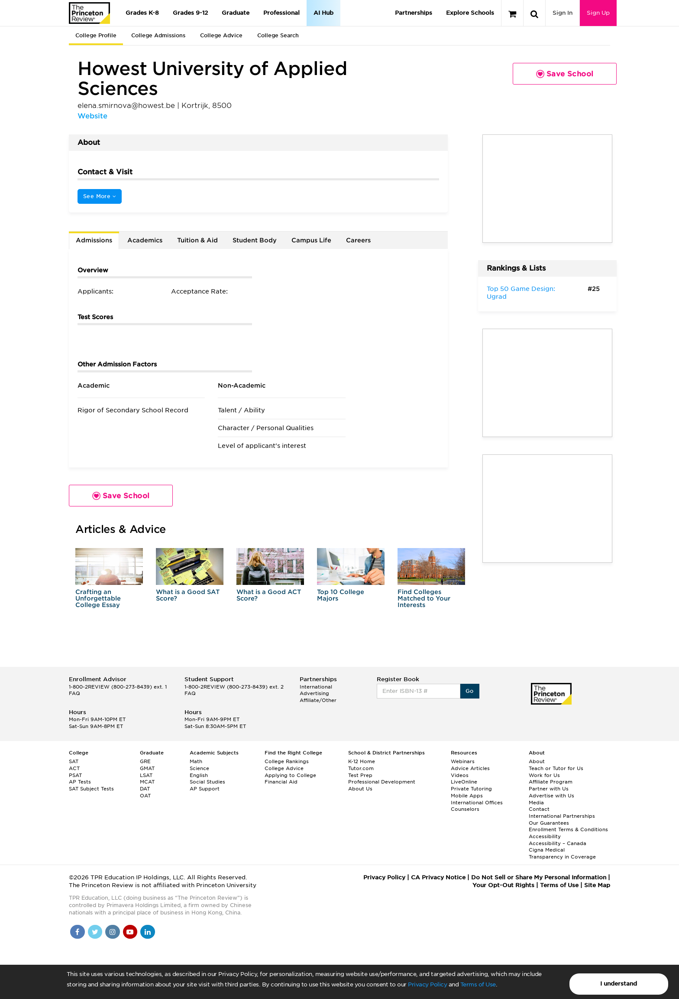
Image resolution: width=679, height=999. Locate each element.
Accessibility (545, 836)
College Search (278, 35)
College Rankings (287, 761)
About (537, 761)
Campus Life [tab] (311, 240)
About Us (360, 789)
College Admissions (158, 35)
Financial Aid (281, 782)
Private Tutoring (471, 789)
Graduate (235, 13)
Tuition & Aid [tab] (197, 240)
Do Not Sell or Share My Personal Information (538, 877)
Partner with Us (549, 789)
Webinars (463, 761)
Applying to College (290, 775)
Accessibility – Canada (557, 843)
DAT (145, 789)
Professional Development (381, 782)
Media (536, 803)
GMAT (147, 768)
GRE (145, 761)
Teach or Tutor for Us (556, 768)
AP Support (205, 789)
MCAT (147, 782)
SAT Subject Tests (91, 789)
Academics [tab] (144, 240)
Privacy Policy (427, 984)
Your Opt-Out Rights (503, 885)
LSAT (146, 775)
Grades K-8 (142, 13)
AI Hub (323, 13)
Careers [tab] (358, 240)
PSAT (75, 775)
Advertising (314, 693)
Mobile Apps (467, 796)
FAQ (74, 693)
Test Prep (360, 775)
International (316, 687)
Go (470, 691)
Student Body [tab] (255, 240)
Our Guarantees (549, 823)
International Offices (477, 803)
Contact (539, 809)
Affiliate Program (550, 782)
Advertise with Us (551, 796)
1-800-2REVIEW (118, 687)
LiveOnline (464, 782)
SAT (73, 761)
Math (196, 761)
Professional (281, 13)
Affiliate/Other (318, 700)
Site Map (597, 885)
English (199, 775)
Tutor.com (361, 768)
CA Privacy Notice (438, 877)
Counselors (465, 809)
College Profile (95, 35)
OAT (145, 796)
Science (199, 768)
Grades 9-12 (190, 13)
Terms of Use (478, 984)
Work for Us (544, 775)
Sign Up (598, 13)
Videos (460, 775)
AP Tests (80, 782)
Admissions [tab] (94, 240)
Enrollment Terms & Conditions (568, 829)
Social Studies (207, 782)
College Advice (221, 35)
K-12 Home (361, 761)
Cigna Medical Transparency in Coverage (562, 853)
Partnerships (413, 13)
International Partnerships (562, 816)
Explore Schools (470, 13)
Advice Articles (470, 768)
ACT (74, 768)
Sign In (562, 13)
